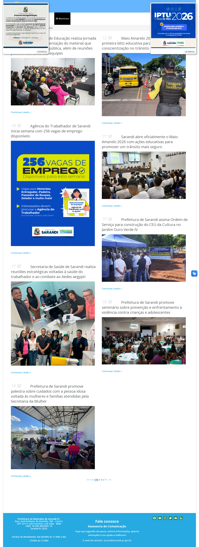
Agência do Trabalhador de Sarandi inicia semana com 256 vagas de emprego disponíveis (50, 130)
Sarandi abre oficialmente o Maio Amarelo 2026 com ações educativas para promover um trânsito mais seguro (140, 141)
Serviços (78, 18)
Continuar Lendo (20, 112)
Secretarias (98, 18)
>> (110, 479)
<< (88, 479)
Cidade (116, 18)
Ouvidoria (134, 18)
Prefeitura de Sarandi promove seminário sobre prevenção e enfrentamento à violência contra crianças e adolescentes (142, 307)
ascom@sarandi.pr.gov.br (118, 540)
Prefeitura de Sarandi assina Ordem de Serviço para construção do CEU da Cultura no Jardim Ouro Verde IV (145, 224)
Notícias (62, 18)
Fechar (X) (189, 51)
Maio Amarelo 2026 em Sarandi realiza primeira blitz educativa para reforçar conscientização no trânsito (144, 43)
